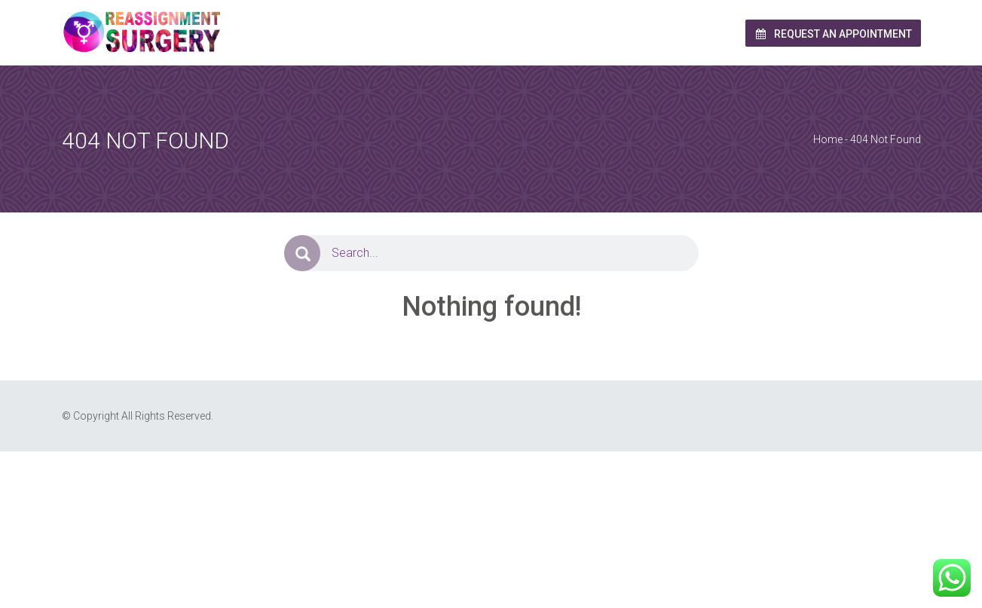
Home (828, 139)
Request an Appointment (833, 34)
